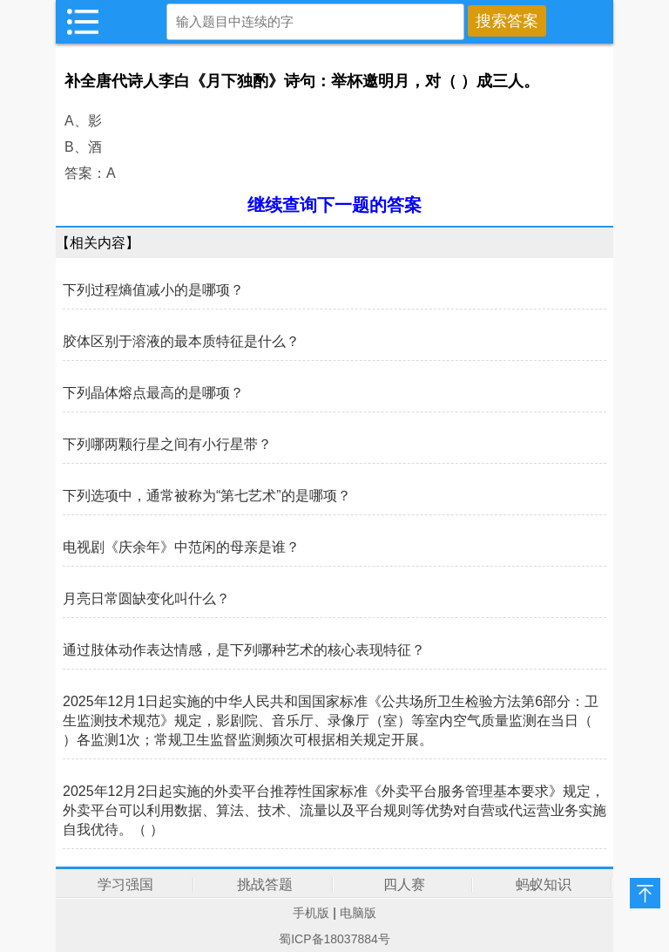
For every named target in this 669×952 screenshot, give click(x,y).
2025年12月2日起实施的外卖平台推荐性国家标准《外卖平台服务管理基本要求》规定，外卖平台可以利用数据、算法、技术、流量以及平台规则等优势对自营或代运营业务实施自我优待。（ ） (334, 810)
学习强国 (125, 884)
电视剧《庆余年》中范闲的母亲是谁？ (181, 547)
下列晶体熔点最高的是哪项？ (153, 392)
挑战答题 (265, 884)
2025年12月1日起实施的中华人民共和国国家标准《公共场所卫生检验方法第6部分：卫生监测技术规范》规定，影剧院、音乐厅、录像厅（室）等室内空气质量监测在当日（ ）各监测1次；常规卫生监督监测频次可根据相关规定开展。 (330, 720)
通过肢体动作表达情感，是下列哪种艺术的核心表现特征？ (244, 650)
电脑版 (358, 913)
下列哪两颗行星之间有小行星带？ (167, 444)
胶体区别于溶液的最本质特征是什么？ (181, 341)
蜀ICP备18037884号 (334, 939)
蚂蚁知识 (543, 884)
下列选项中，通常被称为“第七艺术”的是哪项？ (207, 495)
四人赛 (404, 884)
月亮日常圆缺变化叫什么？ (146, 598)
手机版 (311, 913)
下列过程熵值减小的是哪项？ (153, 289)
